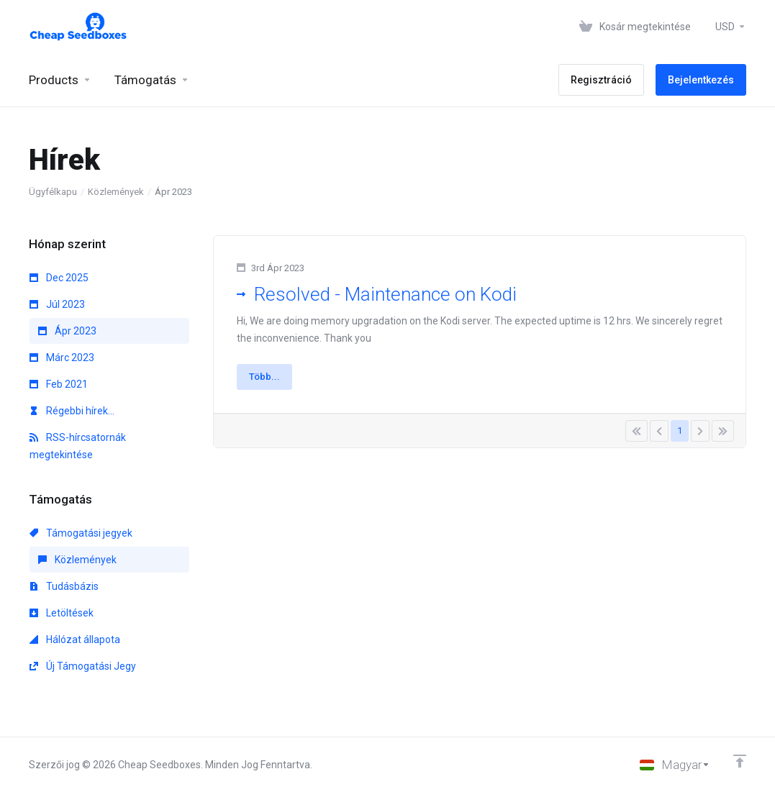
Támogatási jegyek (81, 533)
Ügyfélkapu (53, 191)
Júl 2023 (57, 304)
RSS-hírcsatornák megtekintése (78, 446)
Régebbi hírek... (72, 411)
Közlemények (116, 191)
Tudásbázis (64, 586)
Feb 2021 (59, 384)
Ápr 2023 (67, 331)
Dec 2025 (59, 277)
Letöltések (62, 613)
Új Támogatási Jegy (83, 666)
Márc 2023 (62, 357)
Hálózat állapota (75, 639)
